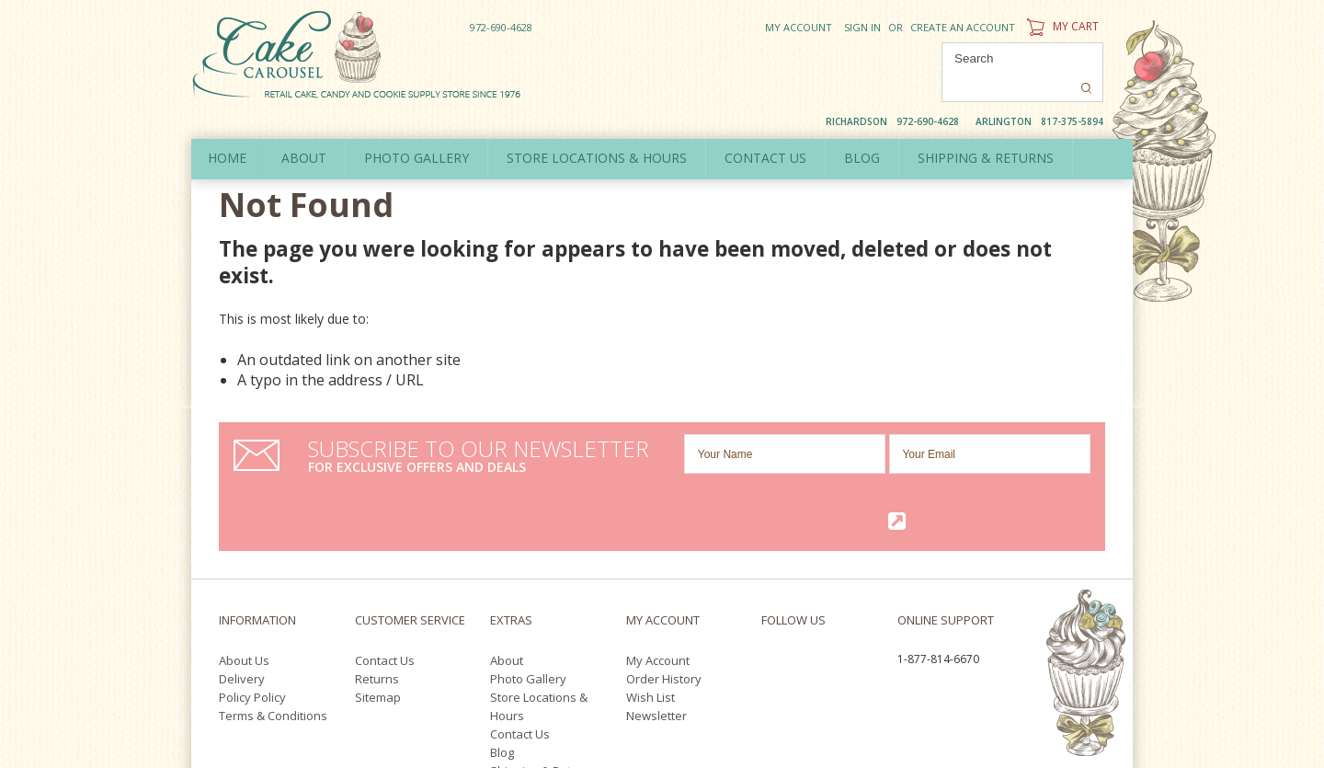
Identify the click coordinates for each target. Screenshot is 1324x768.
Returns (377, 584)
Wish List (650, 602)
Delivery (242, 584)
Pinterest (771, 588)
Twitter (800, 567)
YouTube (839, 567)
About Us (244, 565)
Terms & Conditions (273, 621)
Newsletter (656, 621)
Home (229, 127)
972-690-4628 (501, 27)
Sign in (862, 27)
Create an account (962, 27)
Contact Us (385, 565)
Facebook (766, 567)
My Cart (1060, 26)
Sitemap (378, 602)
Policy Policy (252, 602)
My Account (798, 27)
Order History (664, 584)
